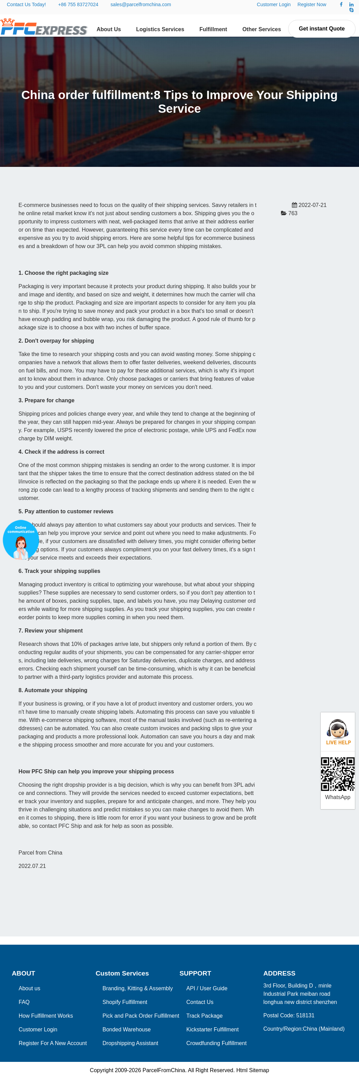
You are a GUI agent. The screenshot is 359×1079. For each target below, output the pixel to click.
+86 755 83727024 (78, 4)
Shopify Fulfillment (125, 1002)
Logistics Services (160, 29)
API (191, 988)
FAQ (24, 1002)
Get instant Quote (322, 29)
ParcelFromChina (163, 1070)
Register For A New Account (53, 1043)
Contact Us (200, 1002)
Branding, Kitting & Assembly (138, 988)
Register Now (311, 4)
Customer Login (274, 4)
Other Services (261, 29)
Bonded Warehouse (127, 1029)
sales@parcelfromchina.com (141, 4)
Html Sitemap (252, 1070)
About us (29, 988)
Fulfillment (213, 29)
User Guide (214, 988)
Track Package (205, 1016)
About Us (109, 29)
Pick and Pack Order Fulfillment (141, 1016)
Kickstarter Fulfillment (213, 1029)
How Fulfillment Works (46, 1016)
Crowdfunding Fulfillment (217, 1043)
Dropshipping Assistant (130, 1043)
